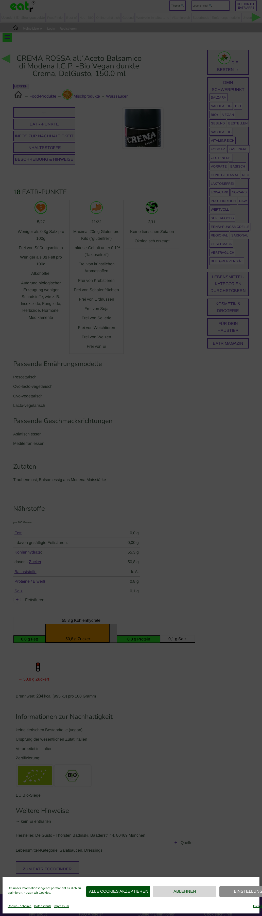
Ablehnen (184, 891)
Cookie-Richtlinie (19, 906)
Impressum (61, 906)
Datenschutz (42, 906)
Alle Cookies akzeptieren (118, 891)
